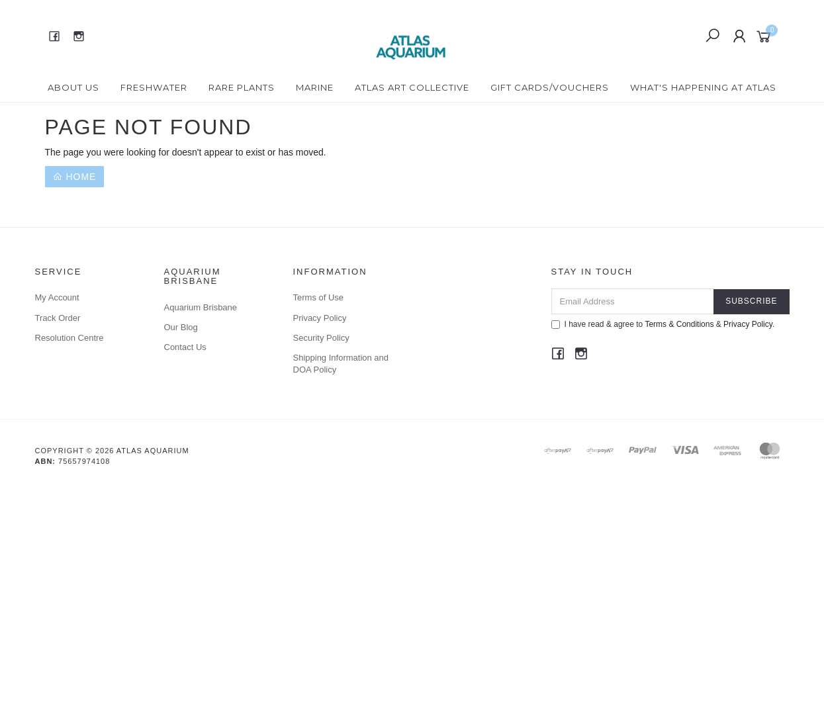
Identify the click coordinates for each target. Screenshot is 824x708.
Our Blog (181, 327)
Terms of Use (318, 297)
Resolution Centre (69, 338)
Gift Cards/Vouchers (549, 87)
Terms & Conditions (679, 324)
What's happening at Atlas (703, 87)
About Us (73, 87)
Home (75, 176)
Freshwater (153, 87)
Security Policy (321, 338)
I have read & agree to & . (663, 324)
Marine (315, 87)
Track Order (58, 318)
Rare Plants (241, 87)
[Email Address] (633, 301)
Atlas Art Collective (412, 87)
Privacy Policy (320, 318)
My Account (57, 297)
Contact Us (185, 347)
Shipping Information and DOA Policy (341, 364)
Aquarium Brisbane (201, 307)
